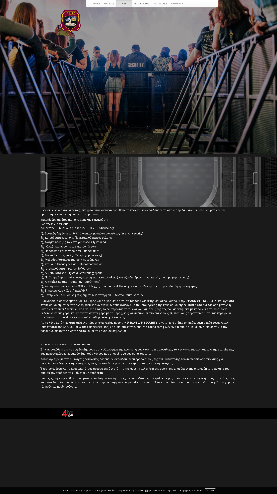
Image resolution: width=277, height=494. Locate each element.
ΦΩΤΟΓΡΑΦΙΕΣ (160, 4)
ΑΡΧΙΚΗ (96, 4)
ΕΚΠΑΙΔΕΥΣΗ (124, 4)
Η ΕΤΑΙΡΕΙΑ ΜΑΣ (141, 4)
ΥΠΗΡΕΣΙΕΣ (109, 4)
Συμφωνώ (210, 490)
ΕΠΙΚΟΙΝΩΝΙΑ (177, 4)
